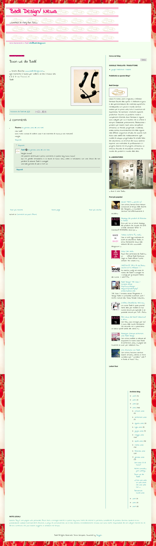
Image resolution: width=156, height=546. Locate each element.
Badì (23, 149)
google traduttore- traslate (121, 69)
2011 (134, 498)
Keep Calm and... (127, 251)
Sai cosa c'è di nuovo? (140, 463)
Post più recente (16, 209)
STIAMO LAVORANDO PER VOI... (133, 303)
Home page (56, 209)
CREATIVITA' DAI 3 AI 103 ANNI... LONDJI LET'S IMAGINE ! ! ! (133, 266)
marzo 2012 (139, 445)
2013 (134, 403)
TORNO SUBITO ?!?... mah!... (131, 234)
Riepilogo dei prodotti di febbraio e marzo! (133, 219)
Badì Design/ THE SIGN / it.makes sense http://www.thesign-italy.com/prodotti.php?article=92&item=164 (130, 286)
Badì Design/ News (33, 11)
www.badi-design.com (34, 71)
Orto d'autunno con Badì (130, 350)
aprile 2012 (139, 441)
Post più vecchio (95, 209)
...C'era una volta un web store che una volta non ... (140, 483)
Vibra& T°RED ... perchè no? (131, 202)
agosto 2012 (139, 423)
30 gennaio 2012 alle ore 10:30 (39, 149)
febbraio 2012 (140, 451)
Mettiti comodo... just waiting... (140, 469)
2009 (134, 506)
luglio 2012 (139, 427)
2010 (134, 502)
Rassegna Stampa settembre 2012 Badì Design (132, 334)
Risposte (21, 145)
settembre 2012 (140, 417)
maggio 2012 (139, 435)
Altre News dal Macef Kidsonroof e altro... (133, 318)
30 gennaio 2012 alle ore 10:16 (32, 127)
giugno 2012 (139, 431)
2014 (134, 400)
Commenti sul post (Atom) (27, 214)
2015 (135, 396)
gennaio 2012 (139, 457)
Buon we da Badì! (139, 475)
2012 (135, 407)
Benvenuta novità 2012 (139, 491)
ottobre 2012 (139, 411)
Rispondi (18, 140)
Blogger (99, 535)
